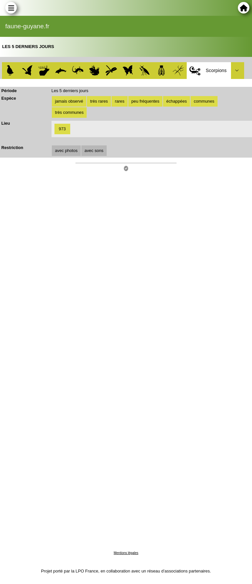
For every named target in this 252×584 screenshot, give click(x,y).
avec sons (94, 150)
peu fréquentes (145, 101)
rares (119, 101)
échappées (176, 101)
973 (62, 128)
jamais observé (69, 101)
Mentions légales (126, 553)
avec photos (66, 150)
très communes (69, 112)
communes (204, 101)
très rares (99, 101)
